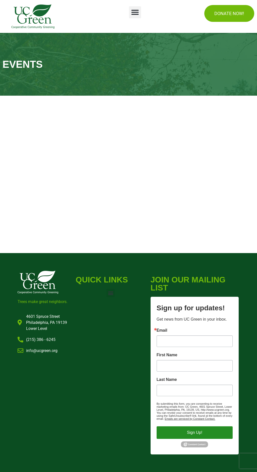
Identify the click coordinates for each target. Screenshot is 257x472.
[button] (135, 12)
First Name (167, 355)
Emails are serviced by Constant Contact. (190, 418)
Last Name (167, 380)
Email (162, 330)
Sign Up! (194, 432)
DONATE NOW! (229, 13)
